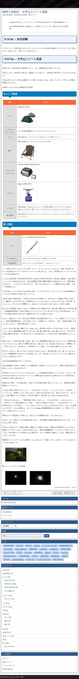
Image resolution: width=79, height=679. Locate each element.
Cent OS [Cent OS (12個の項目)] (24, 556)
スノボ (5, 603)
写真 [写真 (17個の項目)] (33, 549)
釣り (4, 643)
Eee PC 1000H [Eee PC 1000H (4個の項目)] (21, 549)
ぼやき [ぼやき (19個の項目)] (65, 549)
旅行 (5, 624)
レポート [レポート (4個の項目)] (30, 559)
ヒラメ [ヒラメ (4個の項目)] (20, 545)
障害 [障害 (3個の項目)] (48, 552)
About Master (7, 512)
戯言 (5, 621)
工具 (4, 610)
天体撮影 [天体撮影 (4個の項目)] (53, 549)
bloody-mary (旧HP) (9, 502)
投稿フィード (7, 662)
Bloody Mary (8, 15)
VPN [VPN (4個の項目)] (19, 552)
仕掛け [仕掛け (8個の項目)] (44, 556)
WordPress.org (8, 669)
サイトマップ (7, 515)
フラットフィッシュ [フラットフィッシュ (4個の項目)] (49, 545)
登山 (4, 629)
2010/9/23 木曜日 (21, 15)
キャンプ (33, 15)
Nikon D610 (8, 580)
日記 (4, 614)
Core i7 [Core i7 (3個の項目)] (64, 552)
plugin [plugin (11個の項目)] (55, 556)
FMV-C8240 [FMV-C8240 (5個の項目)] (58, 559)
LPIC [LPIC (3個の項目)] (37, 545)
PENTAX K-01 (9, 584)
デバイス (6, 607)
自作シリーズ (7, 636)
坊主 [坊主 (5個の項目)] (28, 545)
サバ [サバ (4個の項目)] (56, 552)
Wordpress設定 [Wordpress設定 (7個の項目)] (66, 545)
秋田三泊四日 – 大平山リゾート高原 (24, 11)
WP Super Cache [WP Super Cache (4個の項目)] (10, 556)
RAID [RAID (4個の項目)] (6, 559)
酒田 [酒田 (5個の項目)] (65, 556)
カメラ (5, 577)
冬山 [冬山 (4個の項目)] (35, 556)
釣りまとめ (8, 646)
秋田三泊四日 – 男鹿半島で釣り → (65, 493)
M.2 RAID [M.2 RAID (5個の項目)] (8, 549)
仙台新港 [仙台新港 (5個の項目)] (38, 552)
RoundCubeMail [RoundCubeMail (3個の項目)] (18, 559)
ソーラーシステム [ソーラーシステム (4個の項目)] (44, 559)
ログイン (6, 658)
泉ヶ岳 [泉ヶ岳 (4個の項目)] (28, 552)
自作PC (5, 632)
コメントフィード (9, 665)
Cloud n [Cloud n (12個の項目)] (8, 545)
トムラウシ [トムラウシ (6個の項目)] (8, 552)
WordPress (6, 573)
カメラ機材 (8, 591)
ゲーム (6, 617)
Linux (4, 570)
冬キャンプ (8, 599)
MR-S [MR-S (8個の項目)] (43, 549)
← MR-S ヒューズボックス (11, 493)
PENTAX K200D (9, 587)
